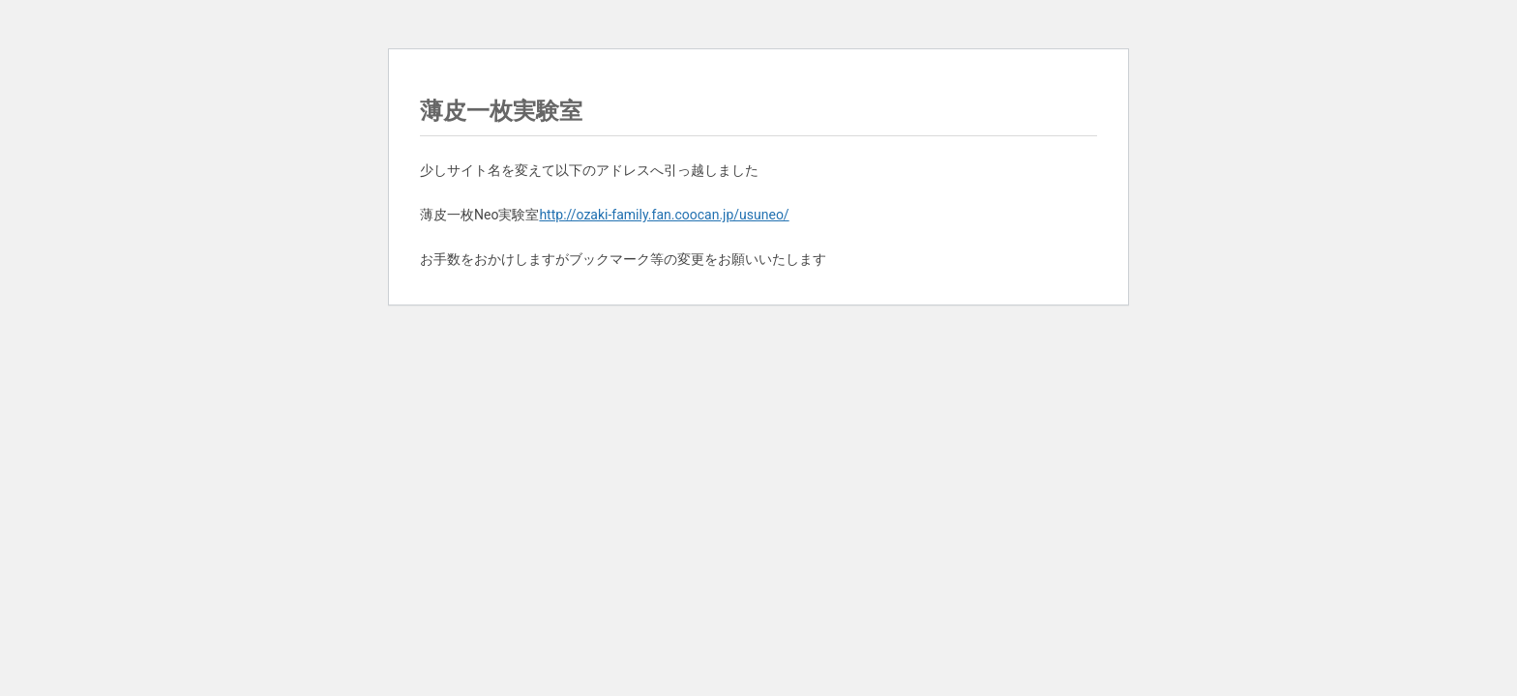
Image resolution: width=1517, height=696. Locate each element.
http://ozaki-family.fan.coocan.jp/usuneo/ (663, 214)
